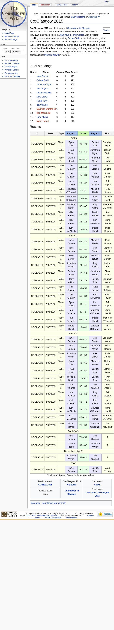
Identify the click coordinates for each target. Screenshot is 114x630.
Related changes (12, 63)
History (75, 5)
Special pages (10, 67)
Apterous (92, 17)
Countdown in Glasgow (78, 28)
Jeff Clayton (42, 88)
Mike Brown (42, 97)
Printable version (11, 70)
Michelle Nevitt (51, 55)
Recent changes (11, 36)
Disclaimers (71, 518)
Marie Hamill (43, 121)
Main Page (9, 33)
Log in (107, 1)
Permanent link (11, 73)
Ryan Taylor (42, 101)
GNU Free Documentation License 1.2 (43, 516)
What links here (11, 60)
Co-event (71, 485)
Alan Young (65, 35)
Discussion (45, 5)
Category (35, 503)
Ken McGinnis (43, 113)
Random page (10, 39)
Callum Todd (74, 38)
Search (4, 44)
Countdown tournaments (54, 503)
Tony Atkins (42, 117)
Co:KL (97, 485)
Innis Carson (78, 35)
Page (34, 5)
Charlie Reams (78, 17)
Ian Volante (42, 105)
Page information (12, 76)
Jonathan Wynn (44, 84)
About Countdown (53, 518)
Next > (106, 30)
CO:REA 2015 (45, 485)
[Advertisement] (13, 106)
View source (62, 5)
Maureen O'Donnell (46, 109)
